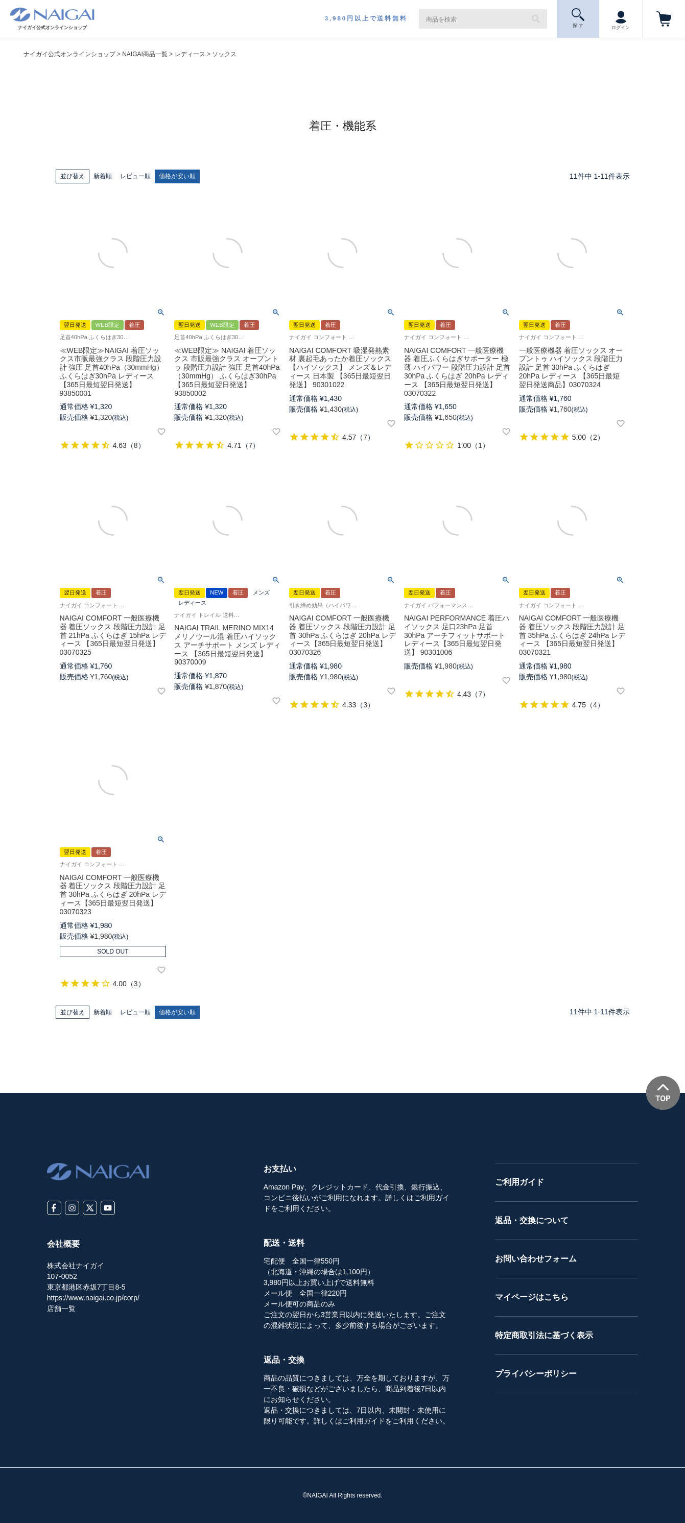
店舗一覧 (61, 1308)
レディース (190, 54)
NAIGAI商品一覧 (145, 54)
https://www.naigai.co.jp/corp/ (93, 1298)
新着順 (102, 176)
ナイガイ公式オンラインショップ (69, 54)
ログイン (620, 18)
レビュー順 (135, 176)
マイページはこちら (532, 1297)
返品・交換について (532, 1220)
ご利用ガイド (519, 1182)
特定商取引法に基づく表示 (544, 1335)
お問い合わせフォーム (536, 1258)
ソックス (224, 54)
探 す (578, 18)
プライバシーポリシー (536, 1373)
